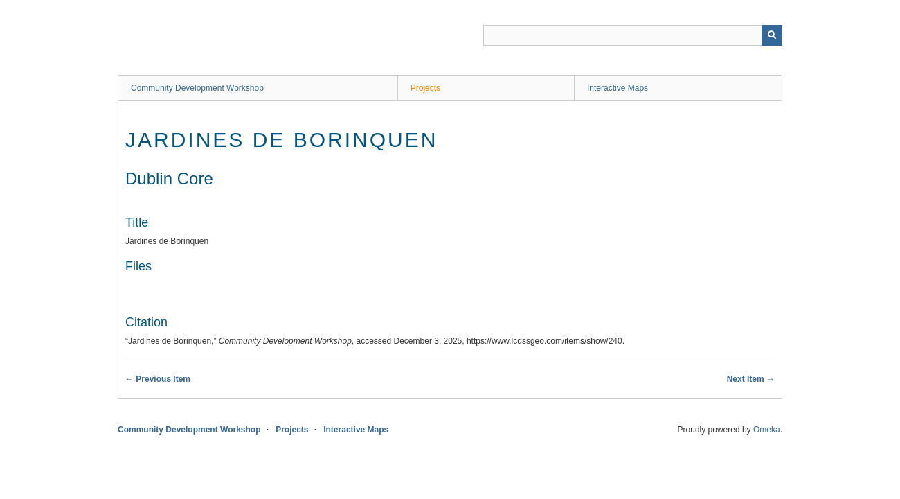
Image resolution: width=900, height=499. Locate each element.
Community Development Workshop (197, 88)
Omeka (766, 430)
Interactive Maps (617, 88)
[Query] (632, 35)
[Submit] (772, 35)
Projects (425, 88)
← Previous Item (157, 379)
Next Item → (751, 379)
